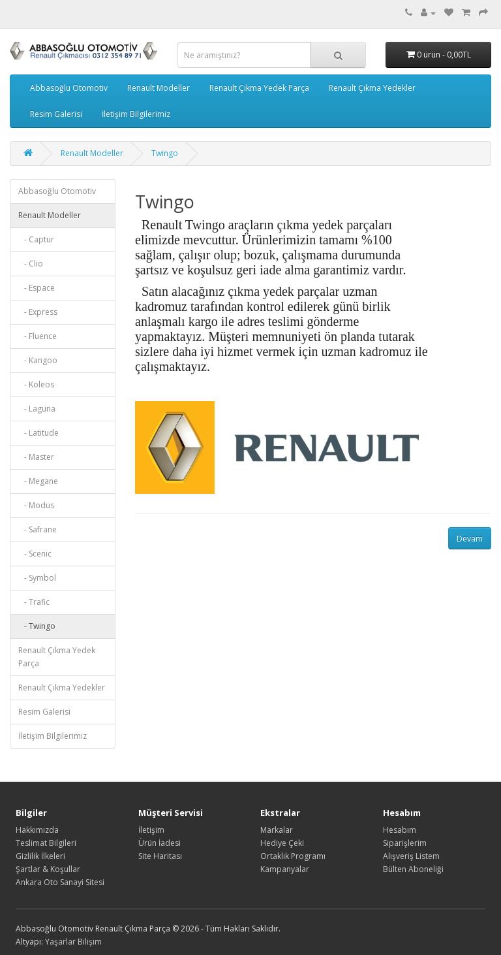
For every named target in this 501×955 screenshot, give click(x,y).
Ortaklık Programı (293, 856)
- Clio (30, 263)
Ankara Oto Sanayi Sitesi (60, 882)
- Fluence (37, 336)
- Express (37, 311)
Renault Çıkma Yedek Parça (259, 87)
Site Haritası (160, 856)
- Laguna (36, 408)
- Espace (36, 287)
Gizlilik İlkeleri (40, 856)
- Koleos (36, 384)
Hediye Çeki (282, 843)
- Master (36, 456)
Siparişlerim (405, 843)
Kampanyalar (284, 869)
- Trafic (34, 601)
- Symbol (37, 577)
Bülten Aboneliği (413, 869)
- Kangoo (37, 360)
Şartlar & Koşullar (48, 869)
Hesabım (399, 829)
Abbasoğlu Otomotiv (69, 87)
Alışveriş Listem (411, 856)
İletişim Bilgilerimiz (136, 114)
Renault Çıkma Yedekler (372, 87)
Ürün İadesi (159, 843)
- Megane (38, 481)
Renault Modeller (158, 87)
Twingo (164, 153)
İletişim (151, 829)
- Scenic (35, 553)
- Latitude (38, 432)
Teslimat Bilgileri (46, 843)
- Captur (36, 239)
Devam (470, 538)
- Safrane (37, 529)
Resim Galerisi (56, 114)
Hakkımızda (37, 829)
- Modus (36, 505)
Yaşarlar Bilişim (73, 941)
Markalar (276, 829)
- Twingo (36, 626)
